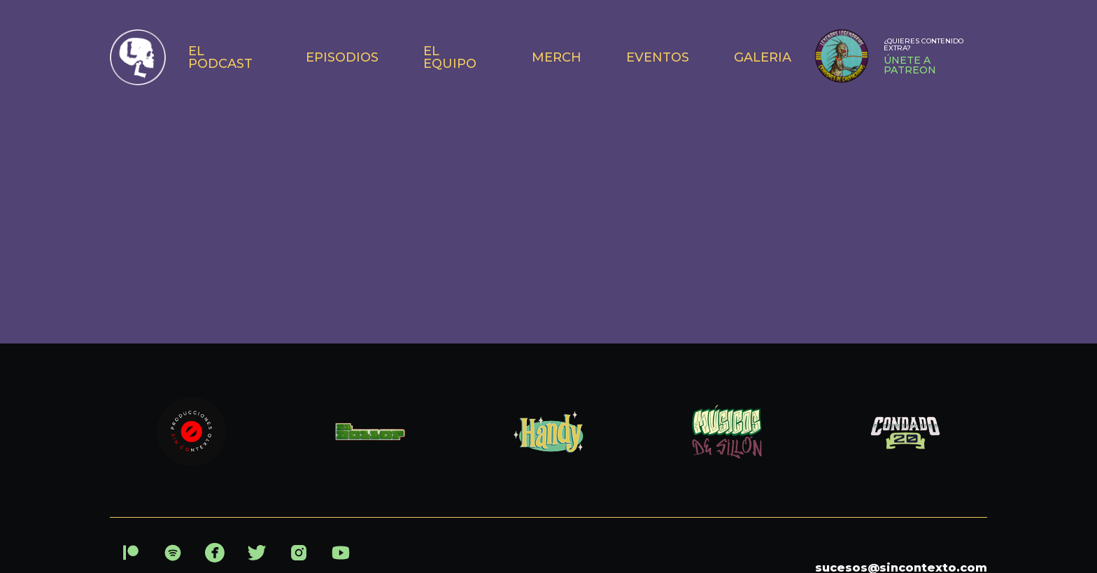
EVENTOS (657, 57)
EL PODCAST (220, 57)
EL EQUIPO (449, 57)
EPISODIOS (342, 57)
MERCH (556, 57)
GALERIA (762, 57)
